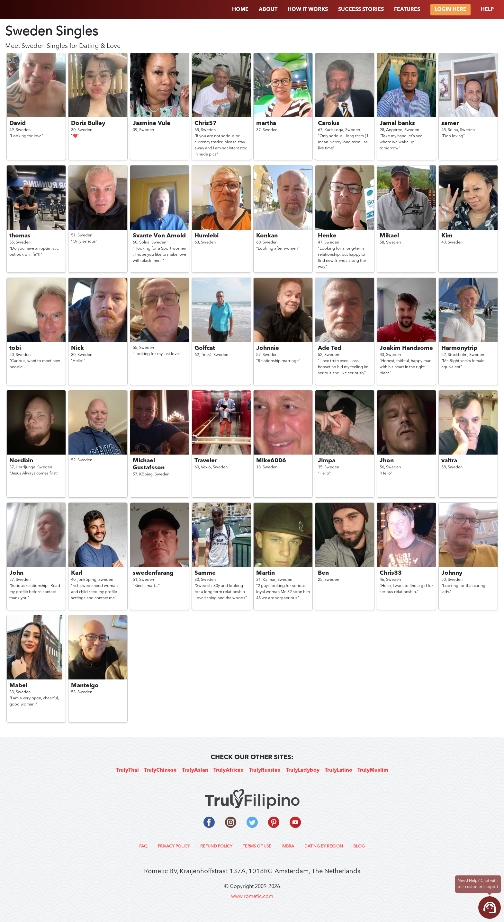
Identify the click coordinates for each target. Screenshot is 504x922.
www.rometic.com (252, 896)
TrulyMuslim (372, 770)
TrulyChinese (160, 770)
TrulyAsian (195, 770)
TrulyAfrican (228, 770)
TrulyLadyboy (303, 770)
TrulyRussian (265, 770)
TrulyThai (127, 770)
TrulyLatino (338, 770)
